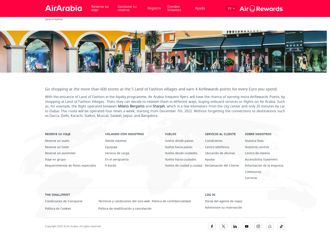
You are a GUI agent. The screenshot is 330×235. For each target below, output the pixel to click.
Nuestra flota (254, 141)
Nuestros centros (257, 147)
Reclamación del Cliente (222, 165)
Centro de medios (257, 153)
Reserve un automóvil (60, 153)
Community (253, 172)
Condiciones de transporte (63, 201)
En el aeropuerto (117, 159)
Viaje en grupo (55, 159)
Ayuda (200, 8)
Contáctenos (213, 141)
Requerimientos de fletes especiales (70, 165)
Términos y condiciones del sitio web (124, 201)
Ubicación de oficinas (220, 153)
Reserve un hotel (57, 147)
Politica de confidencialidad (171, 201)
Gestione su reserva (127, 8)
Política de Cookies (58, 208)
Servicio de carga (117, 153)
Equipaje (111, 147)
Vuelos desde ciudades (181, 153)
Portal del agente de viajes (223, 201)
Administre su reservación (223, 207)
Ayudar (210, 159)
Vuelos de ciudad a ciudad (183, 165)
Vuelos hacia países (179, 147)
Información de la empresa (264, 165)
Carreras (251, 178)
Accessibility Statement (261, 159)
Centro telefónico (217, 147)
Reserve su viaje (100, 8)
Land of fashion (54, 19)
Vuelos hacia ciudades (180, 159)
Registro (154, 8)
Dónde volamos (116, 141)
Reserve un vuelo (57, 141)
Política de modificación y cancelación (125, 208)
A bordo (110, 165)
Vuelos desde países (179, 141)
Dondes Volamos (174, 8)
